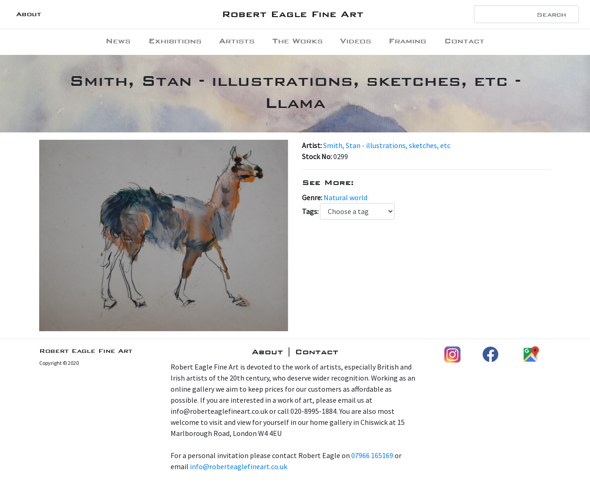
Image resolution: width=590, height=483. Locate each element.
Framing (407, 40)
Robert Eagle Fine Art (292, 14)
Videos (355, 40)
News (118, 40)
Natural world (345, 197)
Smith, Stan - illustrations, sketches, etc (386, 145)
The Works (297, 40)
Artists (236, 40)
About (28, 14)
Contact (464, 40)
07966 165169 (372, 455)
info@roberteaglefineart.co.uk (238, 466)
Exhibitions (174, 40)
